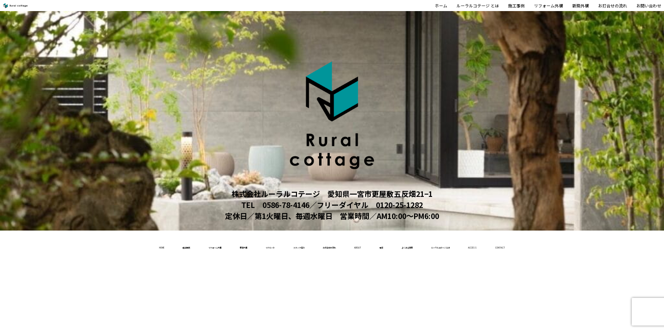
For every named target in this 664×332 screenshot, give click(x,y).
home (39, 245)
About (435, 245)
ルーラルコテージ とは (369, 14)
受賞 (473, 245)
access (306, 274)
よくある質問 (521, 245)
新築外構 (530, 14)
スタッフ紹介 (312, 245)
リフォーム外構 (480, 14)
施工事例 (430, 14)
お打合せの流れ (580, 14)
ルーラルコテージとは (599, 245)
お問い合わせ (637, 14)
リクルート (252, 245)
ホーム (311, 14)
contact (354, 274)
